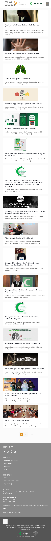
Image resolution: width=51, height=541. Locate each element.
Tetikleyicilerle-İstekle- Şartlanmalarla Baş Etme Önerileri (22, 26)
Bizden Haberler (8, 463)
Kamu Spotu (7, 466)
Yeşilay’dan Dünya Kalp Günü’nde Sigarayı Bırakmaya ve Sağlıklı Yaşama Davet (24, 291)
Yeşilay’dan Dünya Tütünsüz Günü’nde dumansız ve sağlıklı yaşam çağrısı (25, 154)
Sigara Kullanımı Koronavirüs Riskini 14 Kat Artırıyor (23, 344)
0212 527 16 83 (11, 499)
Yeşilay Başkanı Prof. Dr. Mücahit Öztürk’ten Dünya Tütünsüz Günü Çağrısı (22, 318)
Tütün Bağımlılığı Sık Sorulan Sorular (17, 79)
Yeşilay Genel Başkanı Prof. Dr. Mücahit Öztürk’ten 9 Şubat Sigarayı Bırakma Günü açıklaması (25, 212)
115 (4, 509)
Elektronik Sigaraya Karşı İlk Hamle (17, 420)
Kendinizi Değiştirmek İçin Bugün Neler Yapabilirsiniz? (23, 104)
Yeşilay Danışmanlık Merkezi (11, 481)
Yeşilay (5, 478)
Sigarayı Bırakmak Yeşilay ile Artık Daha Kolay (20, 129)
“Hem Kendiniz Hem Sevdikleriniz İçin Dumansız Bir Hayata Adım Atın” (23, 394)
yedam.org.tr (18, 512)
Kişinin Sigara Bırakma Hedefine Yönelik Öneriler (22, 54)
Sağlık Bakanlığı (8, 484)
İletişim (5, 469)
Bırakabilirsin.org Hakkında (11, 460)
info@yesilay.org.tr (12, 497)
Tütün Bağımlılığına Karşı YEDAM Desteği (19, 238)
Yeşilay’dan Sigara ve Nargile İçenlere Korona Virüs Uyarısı (24, 369)
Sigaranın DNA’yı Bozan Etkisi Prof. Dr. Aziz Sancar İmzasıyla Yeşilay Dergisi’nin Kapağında (22, 264)
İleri (33, 434)
